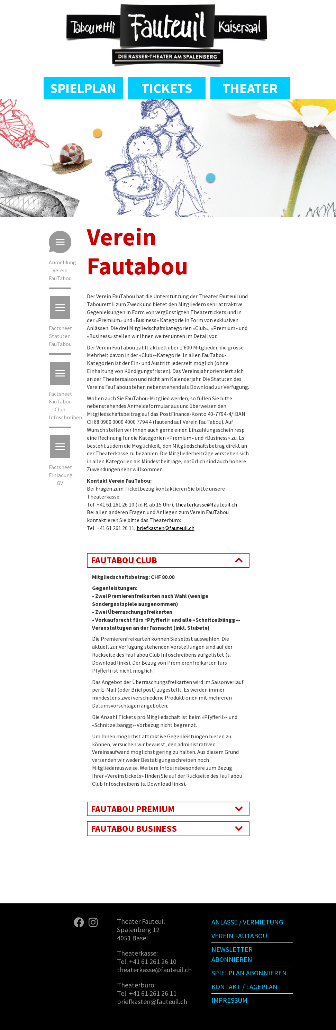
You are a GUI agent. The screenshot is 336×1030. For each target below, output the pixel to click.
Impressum (229, 1000)
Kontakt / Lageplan (244, 986)
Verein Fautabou (239, 935)
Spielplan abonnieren (249, 972)
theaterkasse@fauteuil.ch (206, 504)
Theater (250, 88)
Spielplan (83, 88)
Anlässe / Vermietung (247, 922)
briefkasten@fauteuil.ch (165, 528)
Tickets (167, 88)
